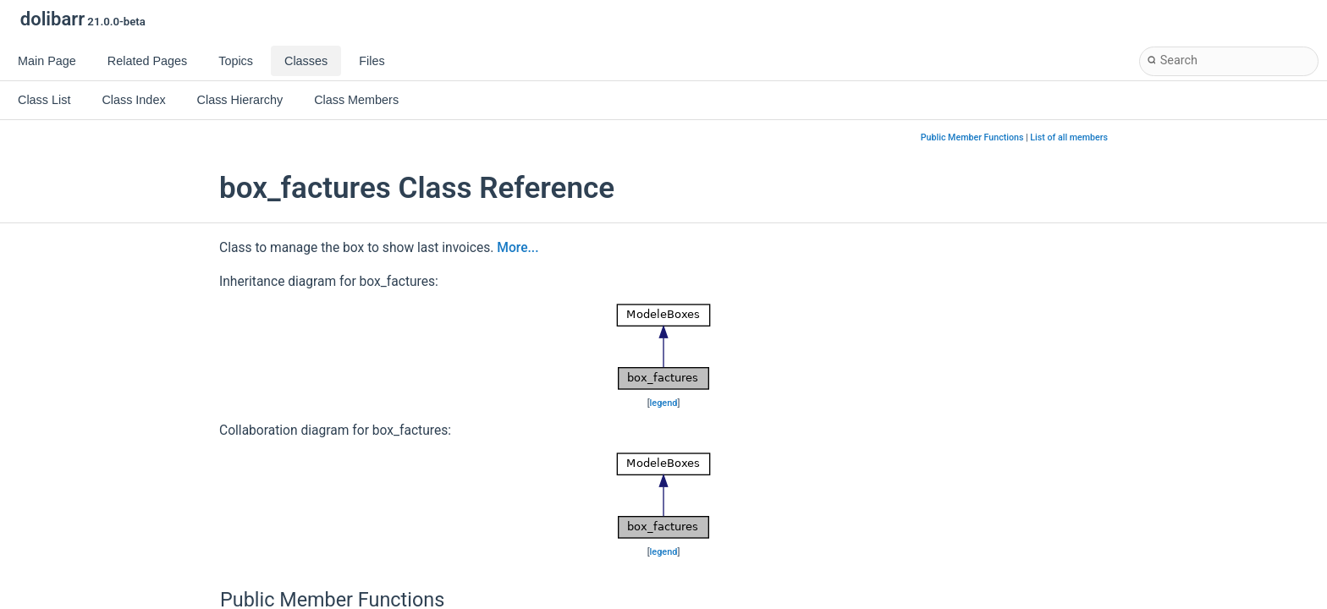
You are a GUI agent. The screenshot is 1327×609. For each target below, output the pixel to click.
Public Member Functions (972, 137)
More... (517, 247)
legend (664, 403)
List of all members (1069, 137)
